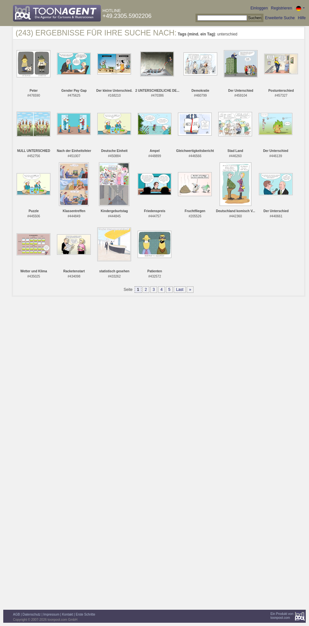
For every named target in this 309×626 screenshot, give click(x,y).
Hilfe (302, 18)
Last (179, 289)
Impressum (51, 614)
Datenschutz (31, 614)
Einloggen (259, 8)
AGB (16, 614)
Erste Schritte (85, 614)
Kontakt (67, 614)
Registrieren (281, 8)
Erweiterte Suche (280, 18)
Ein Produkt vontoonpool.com (281, 615)
